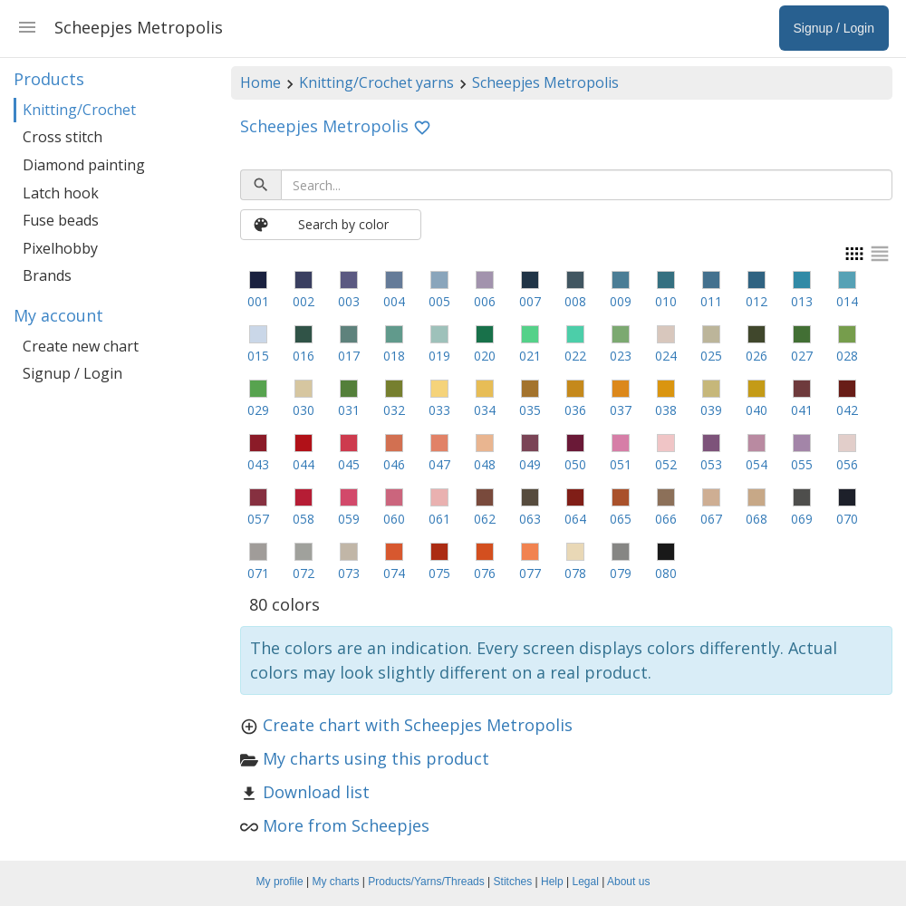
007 (530, 301)
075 (439, 573)
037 (620, 410)
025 (711, 355)
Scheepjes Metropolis (545, 82)
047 (439, 464)
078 (575, 573)
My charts (335, 881)
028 (847, 355)
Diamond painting (84, 165)
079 (620, 573)
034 (485, 410)
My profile (280, 881)
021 (530, 355)
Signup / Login (72, 373)
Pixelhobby (60, 248)
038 (666, 410)
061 (439, 518)
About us (628, 881)
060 (394, 518)
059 (349, 518)
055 (802, 464)
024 (666, 355)
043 (258, 464)
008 (575, 301)
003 (349, 301)
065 (620, 518)
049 (530, 464)
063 (530, 518)
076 (485, 573)
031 (349, 410)
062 (485, 518)
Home (260, 82)
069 (802, 518)
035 (530, 410)
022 (575, 355)
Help (552, 881)
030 (303, 410)
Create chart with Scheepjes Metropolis (418, 725)
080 (666, 573)
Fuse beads (61, 220)
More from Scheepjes (346, 825)
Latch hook (61, 193)
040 (756, 410)
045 (349, 464)
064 (575, 518)
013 (802, 301)
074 (394, 573)
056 (847, 464)
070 (847, 518)
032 (394, 410)
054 (756, 464)
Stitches (513, 881)
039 (711, 410)
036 (575, 410)
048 (485, 464)
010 (666, 301)
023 (620, 355)
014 (847, 301)
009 (620, 301)
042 (847, 410)
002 (303, 301)
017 (349, 355)
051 (620, 464)
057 (258, 518)
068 (756, 518)
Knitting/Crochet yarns (376, 82)
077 (530, 573)
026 (756, 355)
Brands (47, 275)
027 (802, 355)
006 (485, 301)
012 (756, 301)
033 (439, 410)
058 (303, 518)
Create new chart (81, 346)
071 (258, 573)
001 (258, 301)
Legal (586, 881)
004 (394, 301)
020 (485, 355)
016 (303, 355)
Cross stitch (62, 137)
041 (802, 410)
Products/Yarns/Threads (426, 881)
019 (439, 355)
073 (349, 573)
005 (439, 301)
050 (575, 464)
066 (666, 518)
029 (258, 410)
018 (394, 355)
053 (711, 464)
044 (303, 464)
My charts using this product (376, 758)
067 (711, 518)
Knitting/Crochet (79, 110)
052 (666, 464)
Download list (316, 792)
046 (394, 464)
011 (711, 301)
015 (258, 355)
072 (303, 573)
